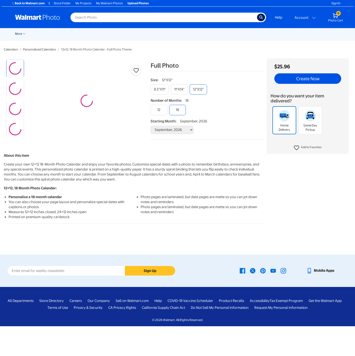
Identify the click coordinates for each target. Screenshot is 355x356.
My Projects (83, 3)
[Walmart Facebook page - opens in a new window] (242, 300)
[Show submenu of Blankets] (182, 33)
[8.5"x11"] (160, 89)
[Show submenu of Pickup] (62, 33)
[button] (308, 148)
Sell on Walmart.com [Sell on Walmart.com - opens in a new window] (132, 331)
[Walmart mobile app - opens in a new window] (320, 300)
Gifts (217, 33)
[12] (159, 110)
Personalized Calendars (39, 49)
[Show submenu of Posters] (131, 33)
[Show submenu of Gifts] (222, 33)
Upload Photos (138, 3)
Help (278, 17)
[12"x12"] (198, 89)
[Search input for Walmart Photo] (163, 17)
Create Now (308, 78)
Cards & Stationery (97, 33)
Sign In (335, 3)
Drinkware (257, 33)
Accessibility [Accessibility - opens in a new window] (260, 331)
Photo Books (197, 33)
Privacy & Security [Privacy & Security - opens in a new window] (88, 338)
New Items (20, 33)
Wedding (39, 33)
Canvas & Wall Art (148, 33)
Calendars (235, 33)
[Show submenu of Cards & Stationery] (112, 33)
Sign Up (150, 300)
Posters (123, 33)
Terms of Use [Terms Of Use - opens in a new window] (57, 338)
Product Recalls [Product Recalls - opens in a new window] (231, 331)
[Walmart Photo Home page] (38, 17)
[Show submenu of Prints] (78, 33)
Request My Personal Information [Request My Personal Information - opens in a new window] (281, 338)
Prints (73, 33)
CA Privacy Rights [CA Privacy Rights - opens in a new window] (122, 338)
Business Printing (284, 33)
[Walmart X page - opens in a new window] (253, 300)
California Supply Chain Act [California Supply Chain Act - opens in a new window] (163, 338)
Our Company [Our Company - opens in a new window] (99, 331)
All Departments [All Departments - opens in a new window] (21, 331)
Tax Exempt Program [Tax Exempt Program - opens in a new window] (286, 331)
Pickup (55, 33)
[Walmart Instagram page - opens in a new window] (283, 300)
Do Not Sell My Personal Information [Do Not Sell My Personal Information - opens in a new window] (220, 338)
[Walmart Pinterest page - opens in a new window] (263, 300)
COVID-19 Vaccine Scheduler (190, 331)
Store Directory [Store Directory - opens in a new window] (51, 331)
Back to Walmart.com (27, 3)
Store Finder (62, 3)
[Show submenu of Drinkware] (266, 33)
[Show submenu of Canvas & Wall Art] (162, 33)
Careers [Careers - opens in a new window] (75, 331)
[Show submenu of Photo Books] (208, 33)
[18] (177, 110)
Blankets (174, 33)
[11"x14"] (179, 89)
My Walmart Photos (109, 3)
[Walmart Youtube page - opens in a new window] (273, 300)
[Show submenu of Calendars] (244, 33)
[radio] (15, 68)
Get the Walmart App (325, 331)
